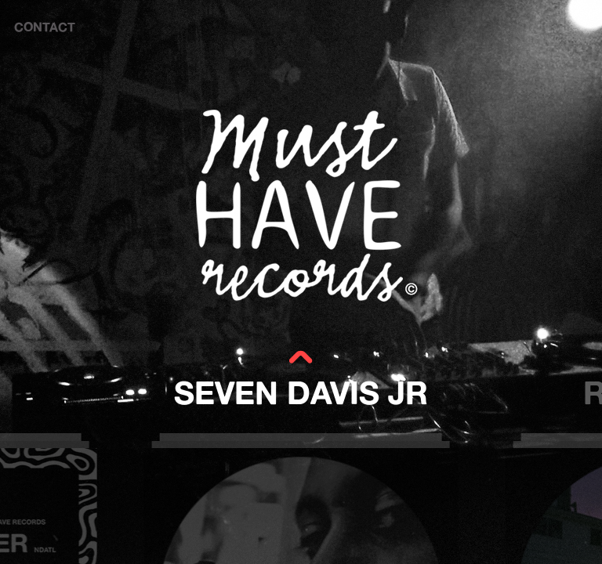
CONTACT (44, 26)
